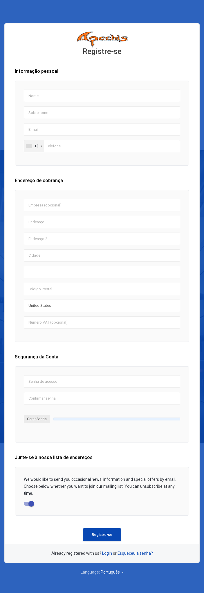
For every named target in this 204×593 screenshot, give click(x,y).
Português (112, 572)
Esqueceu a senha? (135, 553)
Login (107, 553)
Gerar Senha (37, 419)
